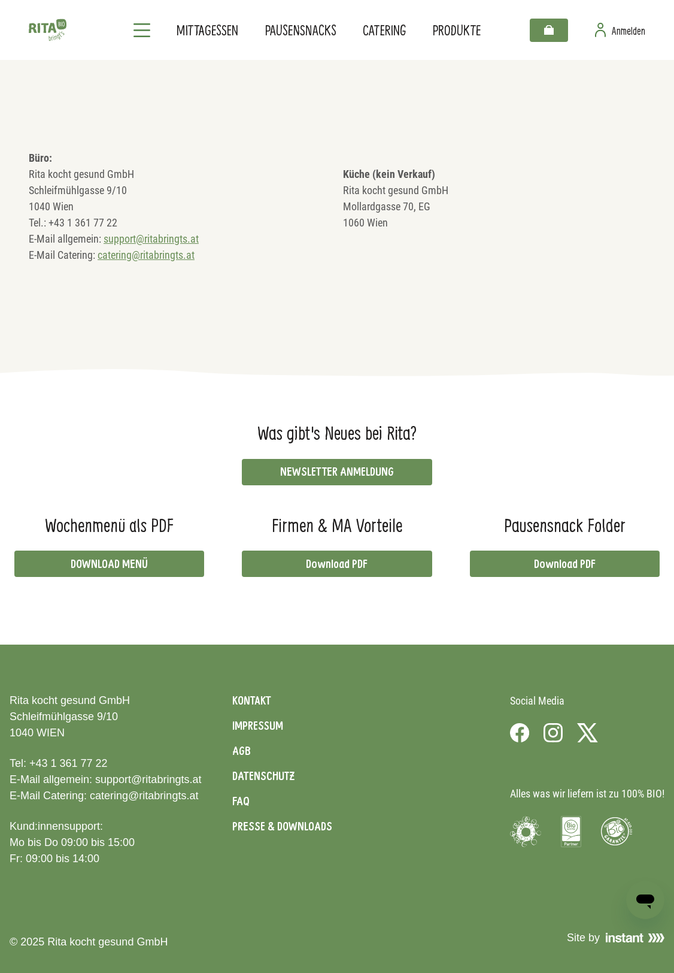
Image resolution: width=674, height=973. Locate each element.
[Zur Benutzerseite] (620, 30)
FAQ (241, 801)
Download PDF (337, 564)
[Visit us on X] (587, 732)
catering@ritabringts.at (146, 255)
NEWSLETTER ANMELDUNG (337, 471)
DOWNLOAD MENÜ (109, 564)
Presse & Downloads (282, 826)
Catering (384, 30)
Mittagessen (207, 30)
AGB (241, 751)
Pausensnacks (300, 30)
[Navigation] (141, 30)
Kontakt (251, 700)
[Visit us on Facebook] (519, 732)
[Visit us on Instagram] (553, 732)
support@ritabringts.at (151, 238)
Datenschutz (263, 776)
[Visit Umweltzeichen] (525, 831)
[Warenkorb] (549, 30)
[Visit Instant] (635, 937)
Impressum (257, 725)
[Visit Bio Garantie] (616, 831)
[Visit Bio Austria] (571, 831)
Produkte (457, 30)
